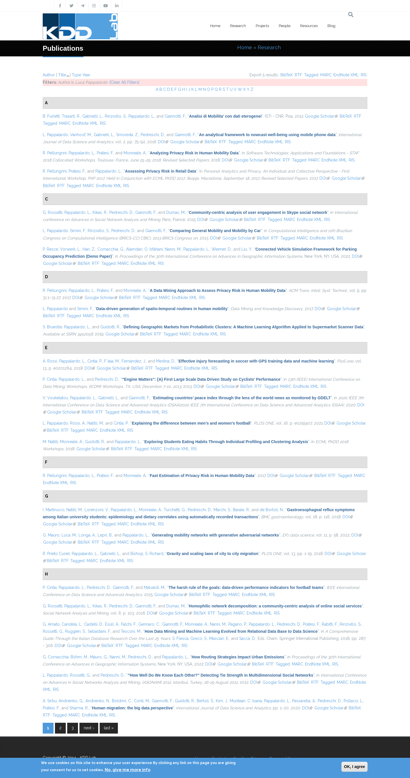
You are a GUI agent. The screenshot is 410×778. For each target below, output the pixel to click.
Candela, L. (72, 624)
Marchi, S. (222, 509)
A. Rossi (50, 361)
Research (238, 26)
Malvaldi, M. (154, 587)
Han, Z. (89, 249)
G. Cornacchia (56, 657)
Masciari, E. (219, 638)
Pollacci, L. (353, 701)
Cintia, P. (94, 361)
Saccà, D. (247, 638)
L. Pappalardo (55, 134)
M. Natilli (50, 441)
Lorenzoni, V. (97, 509)
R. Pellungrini (55, 153)
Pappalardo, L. (141, 116)
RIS (363, 75)
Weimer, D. (221, 249)
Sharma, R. (79, 708)
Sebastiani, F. (99, 631)
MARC (326, 75)
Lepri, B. (105, 535)
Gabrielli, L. (92, 116)
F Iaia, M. (112, 361)
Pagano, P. (237, 624)
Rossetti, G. (53, 631)
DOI (163, 142)
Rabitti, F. (330, 624)
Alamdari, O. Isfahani (144, 249)
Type (76, 75)
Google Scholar (321, 116)
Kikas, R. (100, 212)
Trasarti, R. (71, 116)
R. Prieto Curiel (56, 553)
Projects (262, 26)
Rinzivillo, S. (115, 116)
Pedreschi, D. (153, 134)
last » (109, 728)
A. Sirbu (50, 701)
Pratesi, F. (105, 153)
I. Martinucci (53, 509)
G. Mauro (51, 535)
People (284, 26)
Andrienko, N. (97, 701)
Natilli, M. (95, 423)
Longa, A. (87, 535)
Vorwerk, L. (70, 249)
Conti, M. (142, 701)
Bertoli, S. (205, 701)
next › (89, 728)
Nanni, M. (173, 249)
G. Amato (51, 624)
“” (225, 116)
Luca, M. (69, 535)
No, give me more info (127, 769)
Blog (331, 26)
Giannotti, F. (175, 116)
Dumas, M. (175, 212)
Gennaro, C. (149, 624)
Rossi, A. (77, 423)
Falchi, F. (128, 624)
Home (215, 26)
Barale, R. (241, 509)
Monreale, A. (135, 153)
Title (62, 75)
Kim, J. (222, 701)
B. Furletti (51, 116)
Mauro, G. (99, 657)
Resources (309, 26)
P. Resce (50, 249)
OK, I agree (354, 766)
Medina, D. (165, 361)
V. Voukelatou (55, 398)
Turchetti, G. (175, 509)
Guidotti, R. (110, 327)
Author (49, 75)
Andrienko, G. (71, 701)
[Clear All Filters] (124, 82)
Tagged (311, 75)
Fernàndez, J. (134, 361)
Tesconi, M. (131, 631)
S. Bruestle (52, 327)
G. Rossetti (52, 212)
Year (86, 75)
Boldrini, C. (122, 701)
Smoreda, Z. (127, 134)
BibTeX (286, 75)
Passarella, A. (304, 701)
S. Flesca (180, 638)
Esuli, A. (112, 624)
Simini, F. (78, 230)
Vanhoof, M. (81, 134)
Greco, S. (198, 638)
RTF (298, 75)
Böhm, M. (79, 657)
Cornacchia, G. (110, 249)
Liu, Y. (246, 249)
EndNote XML (346, 75)
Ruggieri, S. (75, 631)
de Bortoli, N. (272, 509)
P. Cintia (50, 379)
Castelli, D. (93, 624)
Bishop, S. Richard (146, 553)
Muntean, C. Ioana (246, 701)
